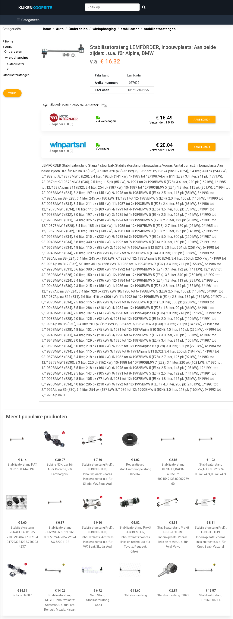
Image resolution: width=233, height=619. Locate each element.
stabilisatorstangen (17, 75)
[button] (28, 20)
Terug (12, 93)
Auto (9, 47)
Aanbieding (201, 119)
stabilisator (17, 64)
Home (10, 41)
